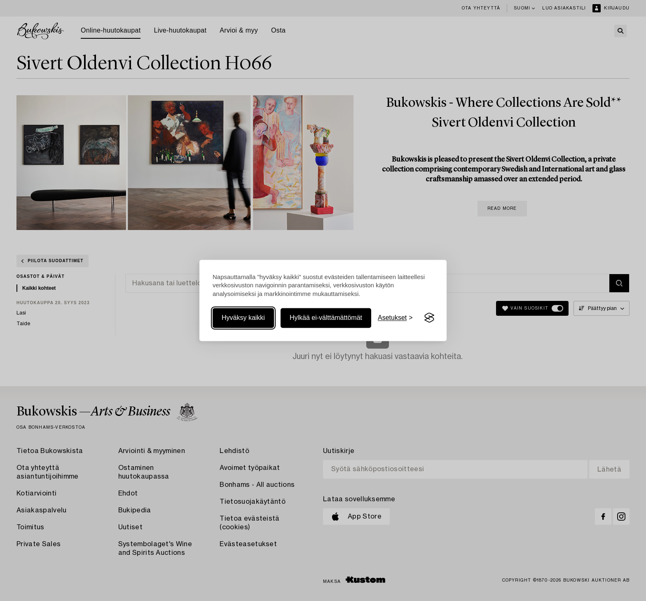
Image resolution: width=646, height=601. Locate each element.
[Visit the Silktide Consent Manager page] (429, 318)
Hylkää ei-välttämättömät (326, 317)
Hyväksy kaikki (243, 317)
